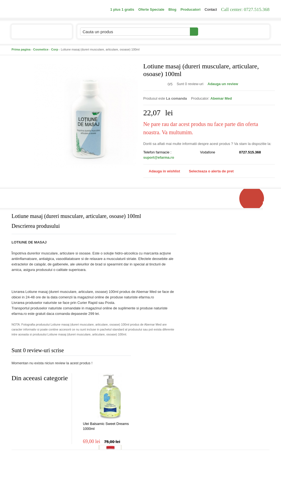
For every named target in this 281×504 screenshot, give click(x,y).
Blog (172, 9)
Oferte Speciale (151, 9)
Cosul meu (251, 31)
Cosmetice (41, 49)
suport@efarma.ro (158, 157)
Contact (211, 9)
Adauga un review (222, 84)
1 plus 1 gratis (122, 9)
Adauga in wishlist (161, 171)
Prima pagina (21, 49)
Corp (54, 49)
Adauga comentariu (156, 351)
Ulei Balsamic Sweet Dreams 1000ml (106, 426)
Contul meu (217, 31)
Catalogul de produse (38, 33)
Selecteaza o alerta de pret (208, 171)
